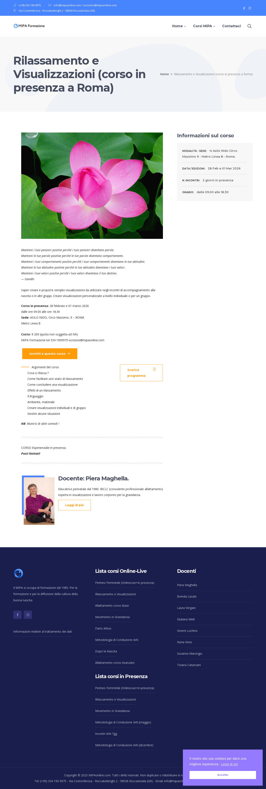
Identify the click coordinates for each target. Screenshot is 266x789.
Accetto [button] (222, 775)
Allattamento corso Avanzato (115, 663)
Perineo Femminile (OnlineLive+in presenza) (124, 583)
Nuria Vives (184, 642)
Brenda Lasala (186, 596)
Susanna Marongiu (189, 653)
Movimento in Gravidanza (112, 617)
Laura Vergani (186, 608)
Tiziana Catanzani (189, 665)
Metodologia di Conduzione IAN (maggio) (123, 722)
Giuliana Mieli (186, 619)
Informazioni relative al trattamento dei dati (42, 631)
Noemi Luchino (187, 631)
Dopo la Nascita (106, 651)
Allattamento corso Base (112, 605)
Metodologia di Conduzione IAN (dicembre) (124, 745)
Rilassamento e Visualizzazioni (115, 594)
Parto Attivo (103, 628)
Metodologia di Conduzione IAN (116, 640)
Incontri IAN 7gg (106, 734)
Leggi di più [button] (229, 764)
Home (164, 74)
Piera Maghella (187, 585)
